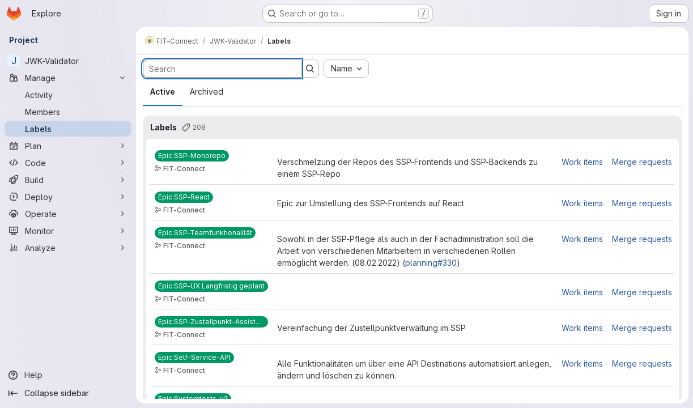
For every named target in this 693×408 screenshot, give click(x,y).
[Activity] (68, 95)
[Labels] (68, 129)
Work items (582, 162)
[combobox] (346, 69)
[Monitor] (68, 231)
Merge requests (642, 162)
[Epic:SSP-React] (184, 197)
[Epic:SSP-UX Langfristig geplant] (211, 286)
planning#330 (431, 262)
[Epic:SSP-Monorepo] (192, 156)
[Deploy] (68, 197)
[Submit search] (310, 69)
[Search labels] (222, 69)
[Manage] (68, 78)
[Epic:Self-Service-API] (194, 357)
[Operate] (68, 214)
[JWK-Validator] (68, 61)
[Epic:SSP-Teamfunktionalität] (205, 233)
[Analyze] (68, 248)
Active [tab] (162, 91)
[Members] (68, 112)
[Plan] (68, 146)
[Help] (68, 375)
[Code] (68, 163)
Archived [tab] (206, 91)
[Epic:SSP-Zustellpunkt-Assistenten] (211, 322)
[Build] (68, 180)
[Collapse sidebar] (68, 393)
